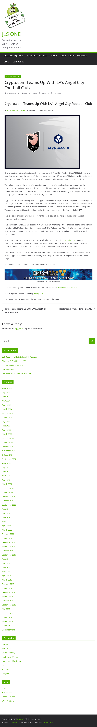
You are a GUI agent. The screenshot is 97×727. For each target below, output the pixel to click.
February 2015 (8, 613)
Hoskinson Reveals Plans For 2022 (77, 308)
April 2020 (6, 525)
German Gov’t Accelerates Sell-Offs (16, 373)
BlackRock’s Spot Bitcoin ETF (14, 361)
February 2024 (8, 413)
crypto (55, 93)
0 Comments (44, 93)
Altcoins (5, 644)
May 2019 (6, 571)
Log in (4, 688)
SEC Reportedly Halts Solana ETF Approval (19, 357)
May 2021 (6, 476)
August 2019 (7, 559)
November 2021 (8, 451)
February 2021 (8, 488)
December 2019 (8, 542)
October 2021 (7, 455)
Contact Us (18, 62)
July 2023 (6, 421)
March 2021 (7, 484)
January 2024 (7, 417)
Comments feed (8, 696)
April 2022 (6, 430)
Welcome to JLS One (13, 56)
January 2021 (7, 492)
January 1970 (7, 625)
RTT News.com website (67, 287)
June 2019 (6, 567)
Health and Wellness (10, 657)
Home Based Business (13, 76)
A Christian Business (37, 56)
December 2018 (8, 592)
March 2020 (7, 530)
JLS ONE (11, 34)
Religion (5, 673)
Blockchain (6, 648)
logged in (19, 328)
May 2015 (6, 609)
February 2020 (8, 534)
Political (5, 669)
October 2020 (7, 501)
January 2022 (7, 442)
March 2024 (7, 409)
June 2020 (6, 517)
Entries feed (7, 692)
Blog (6, 62)
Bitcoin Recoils (8, 369)
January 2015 (7, 617)
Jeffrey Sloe (38, 293)
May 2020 (6, 521)
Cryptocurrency (8, 653)
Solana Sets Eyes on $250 (12, 365)
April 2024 (6, 405)
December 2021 (8, 446)
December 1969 (8, 630)
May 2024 (6, 401)
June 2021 (6, 471)
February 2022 (8, 438)
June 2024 (6, 396)
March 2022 (7, 434)
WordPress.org (8, 701)
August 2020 (7, 509)
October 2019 (7, 550)
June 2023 (6, 426)
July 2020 (6, 513)
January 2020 (7, 538)
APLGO (54, 56)
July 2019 (6, 563)
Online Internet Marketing (74, 56)
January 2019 (7, 588)
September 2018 (9, 605)
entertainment (69, 240)
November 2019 (8, 546)
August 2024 (7, 388)
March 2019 (7, 580)
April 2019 (6, 575)
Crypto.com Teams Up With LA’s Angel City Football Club (24, 310)
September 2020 (9, 505)
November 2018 (8, 596)
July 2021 (6, 467)
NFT (59, 93)
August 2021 (7, 463)
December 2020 (8, 496)
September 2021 (9, 459)
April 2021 (6, 480)
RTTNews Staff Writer (16, 110)
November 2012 (8, 621)
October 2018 (7, 600)
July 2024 (6, 392)
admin (25, 93)
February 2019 (8, 584)
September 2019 (9, 555)
